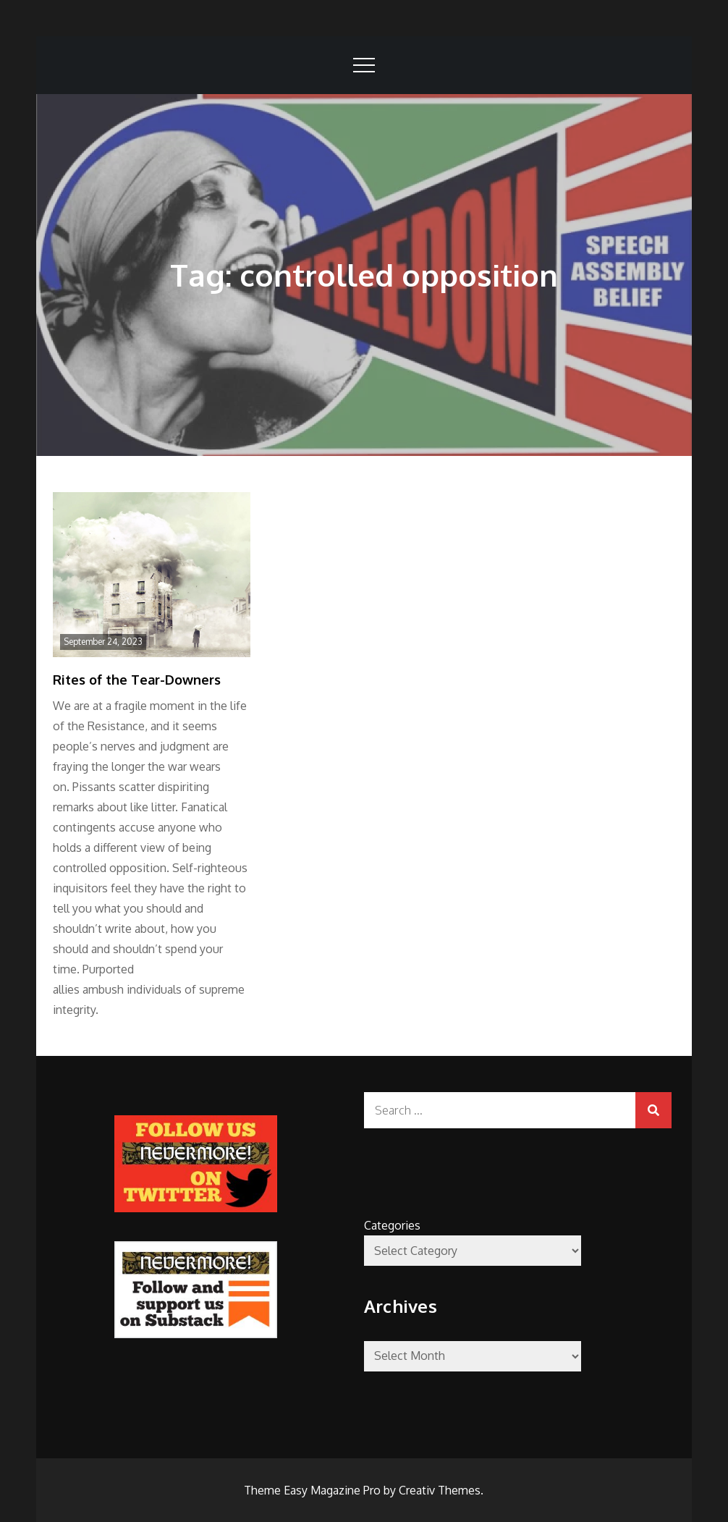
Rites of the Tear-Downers (137, 680)
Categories (392, 1225)
